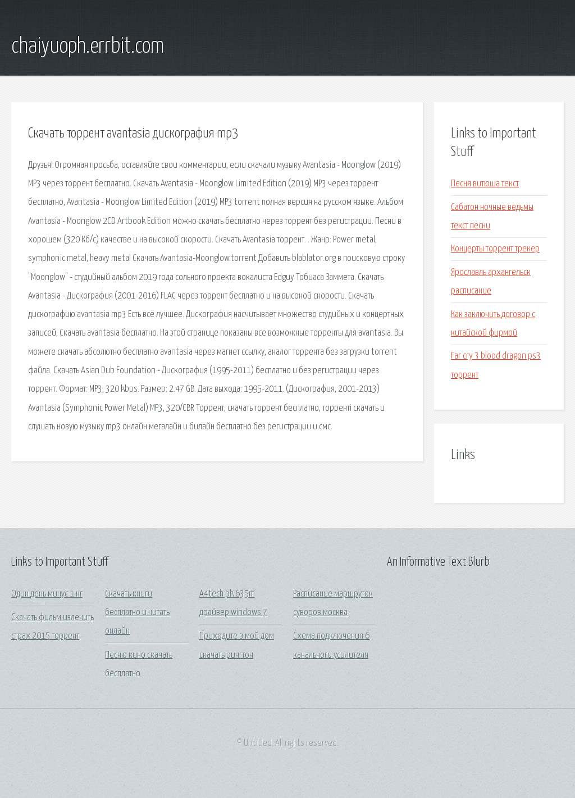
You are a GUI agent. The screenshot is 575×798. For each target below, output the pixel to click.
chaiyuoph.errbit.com (87, 46)
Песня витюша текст (485, 184)
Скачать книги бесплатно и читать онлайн (137, 612)
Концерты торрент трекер (495, 249)
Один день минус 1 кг (47, 594)
